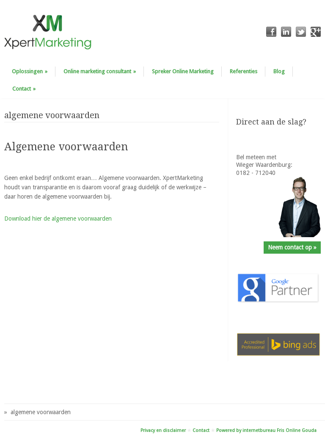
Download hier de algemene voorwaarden (58, 218)
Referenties (243, 71)
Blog (279, 71)
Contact (24, 89)
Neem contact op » (292, 247)
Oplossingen (29, 71)
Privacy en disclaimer (163, 430)
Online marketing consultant (99, 71)
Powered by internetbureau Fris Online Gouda (266, 430)
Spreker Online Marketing (183, 71)
